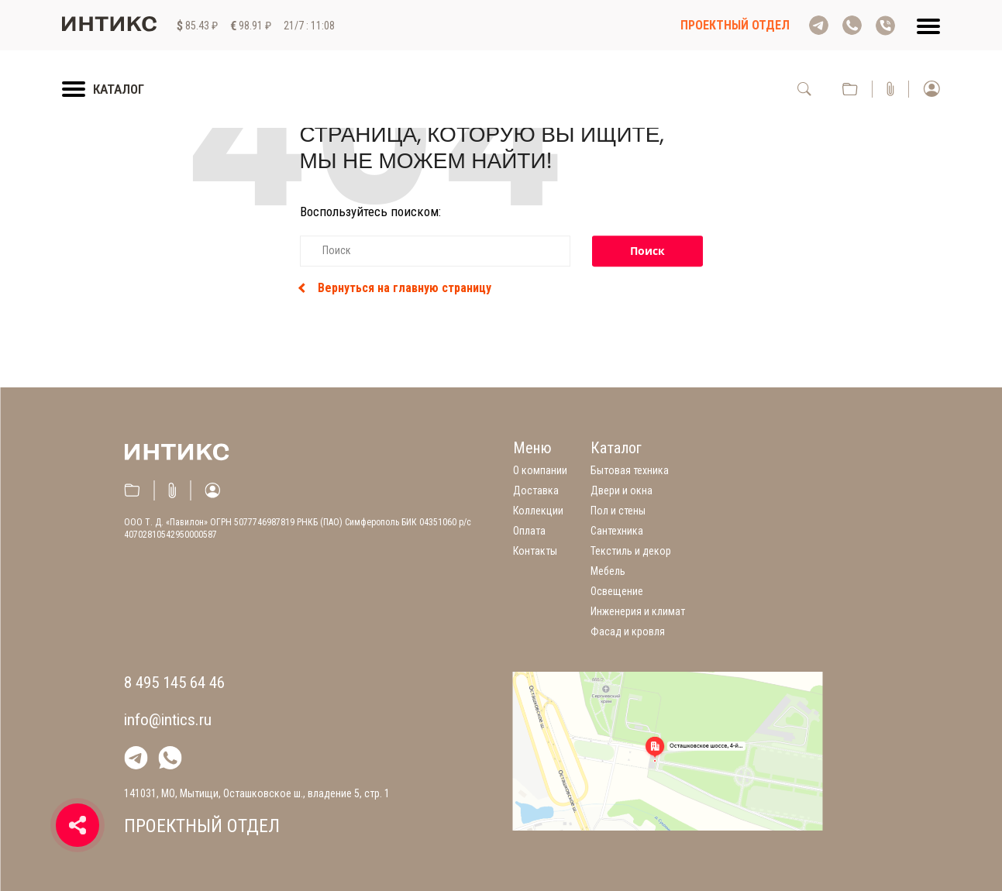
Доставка (536, 490)
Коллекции (538, 510)
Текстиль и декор (631, 551)
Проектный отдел (735, 25)
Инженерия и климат (638, 611)
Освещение (617, 591)
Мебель (608, 571)
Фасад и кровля (628, 631)
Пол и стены (618, 510)
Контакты (535, 551)
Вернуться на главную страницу (395, 288)
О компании (540, 470)
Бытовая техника (630, 470)
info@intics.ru (168, 719)
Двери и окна (622, 490)
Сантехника (617, 531)
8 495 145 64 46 (174, 682)
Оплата (529, 531)
